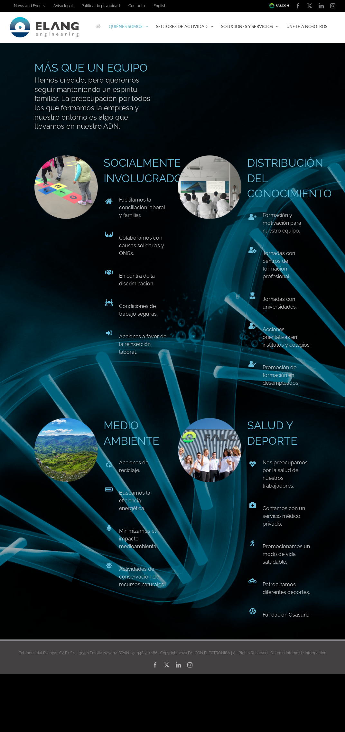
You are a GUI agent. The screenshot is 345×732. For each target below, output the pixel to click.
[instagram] (189, 665)
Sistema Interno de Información (298, 653)
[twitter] (166, 665)
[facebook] (155, 665)
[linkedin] (178, 665)
